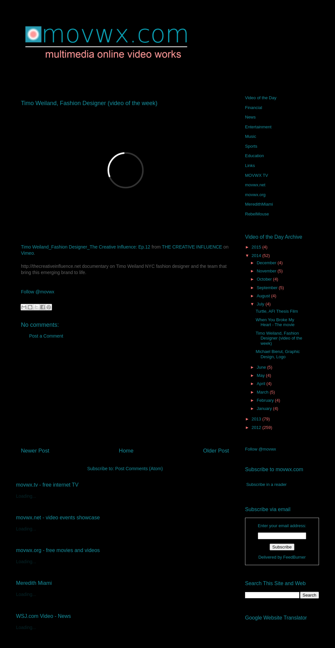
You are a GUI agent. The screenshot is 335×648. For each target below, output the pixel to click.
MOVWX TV (256, 175)
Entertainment (258, 126)
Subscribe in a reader (266, 484)
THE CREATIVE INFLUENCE (192, 247)
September (268, 287)
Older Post (216, 451)
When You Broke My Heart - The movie (275, 322)
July (261, 304)
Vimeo (27, 253)
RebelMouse (257, 214)
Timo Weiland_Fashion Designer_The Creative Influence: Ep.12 (85, 247)
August (264, 295)
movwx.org (255, 194)
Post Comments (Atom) (139, 468)
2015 (257, 247)
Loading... (26, 496)
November (267, 270)
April (262, 383)
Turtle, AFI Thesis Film (277, 311)
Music (250, 136)
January (265, 408)
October (265, 279)
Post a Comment (46, 336)
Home (126, 451)
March (263, 392)
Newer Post (35, 451)
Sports (251, 146)
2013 (257, 419)
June (262, 367)
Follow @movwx (37, 291)
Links (250, 165)
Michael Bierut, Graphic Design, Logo (278, 354)
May (261, 375)
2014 (257, 255)
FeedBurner (294, 557)
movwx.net (255, 184)
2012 (257, 427)
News (250, 117)
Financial (253, 107)
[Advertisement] (125, 395)
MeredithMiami (259, 204)
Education (254, 155)
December (267, 262)
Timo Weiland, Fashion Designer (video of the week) (279, 338)
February (266, 400)
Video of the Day (260, 97)
